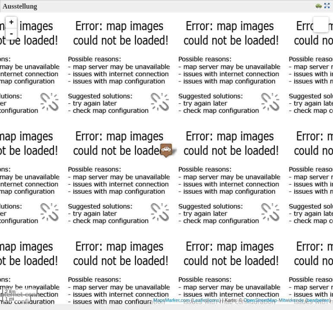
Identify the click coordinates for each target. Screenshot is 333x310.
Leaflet (200, 300)
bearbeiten (318, 300)
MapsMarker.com (172, 300)
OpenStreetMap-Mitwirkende (274, 300)
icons (214, 300)
